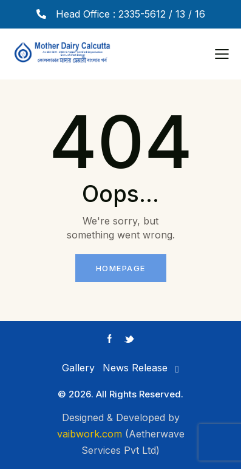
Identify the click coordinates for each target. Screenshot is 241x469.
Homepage (121, 268)
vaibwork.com (89, 434)
